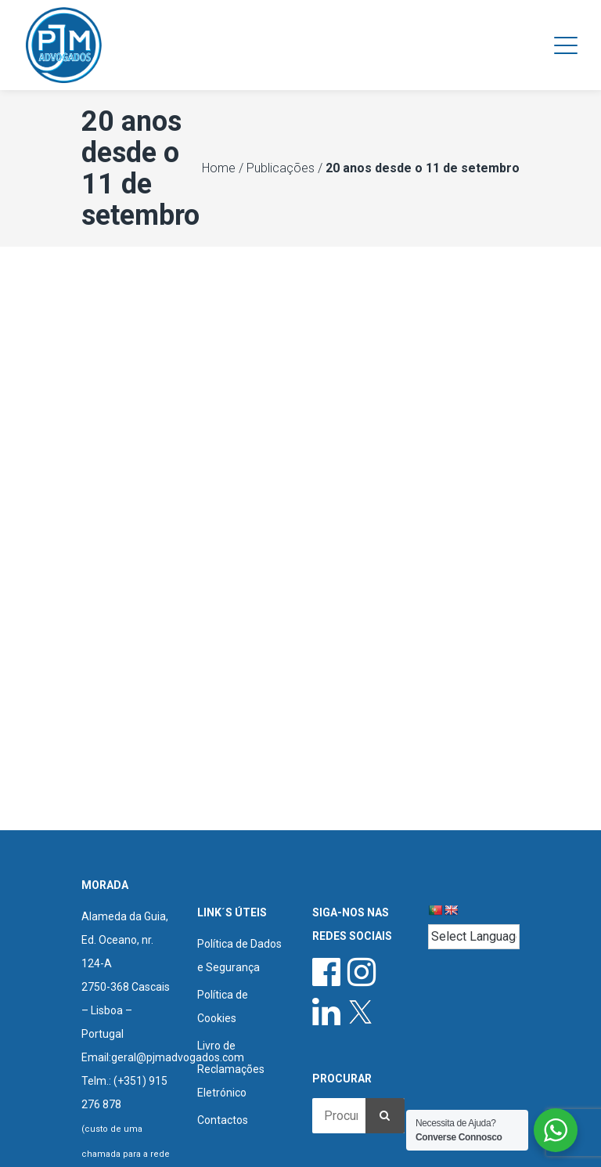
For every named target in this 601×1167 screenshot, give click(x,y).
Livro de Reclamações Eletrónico (231, 1069)
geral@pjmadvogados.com (177, 1057)
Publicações (281, 168)
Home (219, 168)
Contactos (222, 1120)
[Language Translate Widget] (474, 936)
